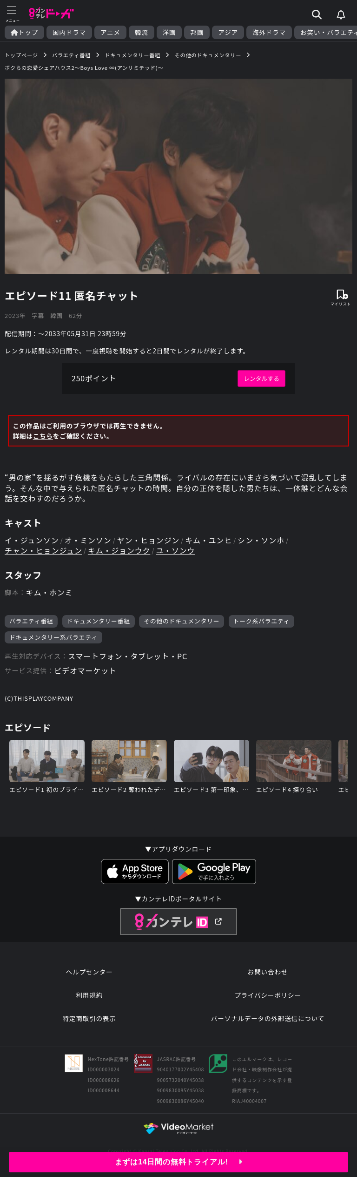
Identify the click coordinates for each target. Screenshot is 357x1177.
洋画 (169, 32)
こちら (43, 435)
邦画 (197, 32)
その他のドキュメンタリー (181, 620)
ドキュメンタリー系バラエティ (53, 637)
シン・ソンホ (261, 540)
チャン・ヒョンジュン (43, 550)
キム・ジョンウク (119, 550)
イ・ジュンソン (32, 540)
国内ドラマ (69, 32)
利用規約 (89, 995)
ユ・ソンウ (175, 550)
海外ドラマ (269, 32)
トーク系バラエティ (261, 620)
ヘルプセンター (89, 971)
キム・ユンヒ (208, 540)
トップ (24, 32)
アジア (228, 32)
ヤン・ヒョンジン (148, 540)
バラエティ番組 (31, 620)
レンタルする (261, 378)
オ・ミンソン (88, 540)
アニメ (110, 32)
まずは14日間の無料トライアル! (179, 1162)
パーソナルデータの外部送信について (267, 1018)
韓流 (141, 32)
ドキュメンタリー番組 (98, 620)
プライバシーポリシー (267, 995)
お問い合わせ (268, 971)
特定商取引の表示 (89, 1018)
